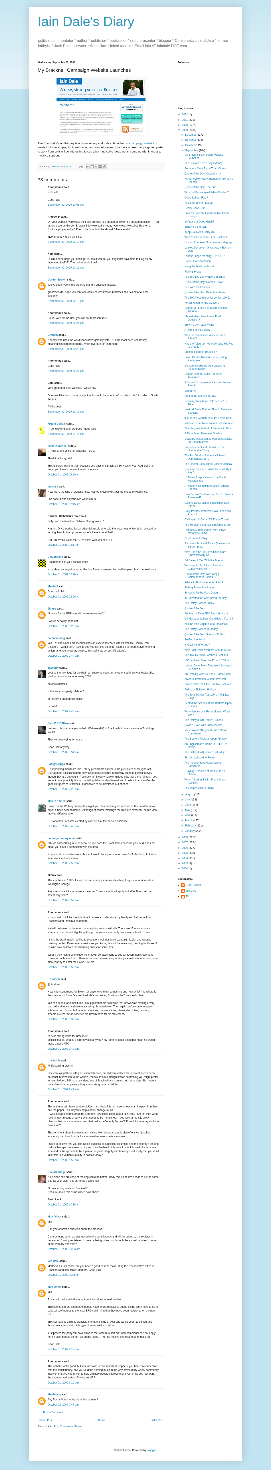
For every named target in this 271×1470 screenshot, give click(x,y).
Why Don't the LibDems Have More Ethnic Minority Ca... (205, 553)
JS (187, 896)
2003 (185, 863)
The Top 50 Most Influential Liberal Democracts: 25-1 (204, 457)
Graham (53, 335)
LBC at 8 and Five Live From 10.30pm (207, 660)
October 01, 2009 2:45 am (63, 711)
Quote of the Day (194, 608)
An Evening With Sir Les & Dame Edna (207, 674)
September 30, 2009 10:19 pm (66, 301)
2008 (185, 837)
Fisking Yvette (192, 271)
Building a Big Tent (195, 226)
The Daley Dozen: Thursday (201, 629)
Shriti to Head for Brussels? (200, 351)
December (191, 134)
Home (101, 1420)
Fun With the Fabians (197, 287)
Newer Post (46, 1420)
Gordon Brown (57, 279)
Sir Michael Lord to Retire (199, 757)
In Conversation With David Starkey (205, 598)
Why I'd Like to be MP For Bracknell (205, 237)
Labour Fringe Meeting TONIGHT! (204, 256)
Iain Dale (53, 1261)
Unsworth (54, 979)
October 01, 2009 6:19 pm (63, 1382)
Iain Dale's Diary (86, 21)
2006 (185, 847)
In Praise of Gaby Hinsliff (199, 221)
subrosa (53, 486)
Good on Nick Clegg (196, 538)
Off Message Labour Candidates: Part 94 (208, 618)
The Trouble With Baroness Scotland (206, 655)
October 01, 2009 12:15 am (64, 504)
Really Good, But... (195, 208)
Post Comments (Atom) (68, 1426)
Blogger (151, 1450)
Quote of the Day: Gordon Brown (203, 282)
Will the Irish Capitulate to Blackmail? (206, 624)
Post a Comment (53, 1412)
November (191, 139)
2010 (185, 124)
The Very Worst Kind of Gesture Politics (207, 428)
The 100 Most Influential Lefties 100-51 (207, 297)
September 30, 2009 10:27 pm (66, 371)
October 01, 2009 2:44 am (63, 655)
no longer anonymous (61, 838)
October (190, 145)
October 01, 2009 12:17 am (64, 544)
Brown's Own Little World (199, 324)
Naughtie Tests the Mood (199, 266)
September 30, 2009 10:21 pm (66, 323)
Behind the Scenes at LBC (200, 395)
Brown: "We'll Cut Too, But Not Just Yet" (207, 684)
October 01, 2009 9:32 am (63, 1019)
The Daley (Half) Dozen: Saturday (204, 752)
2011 (185, 119)
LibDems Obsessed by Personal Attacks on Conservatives (208, 440)
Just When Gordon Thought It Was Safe (208, 417)
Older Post (157, 1420)
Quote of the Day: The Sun (200, 187)
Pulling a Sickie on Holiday (200, 689)
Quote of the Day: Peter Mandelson (205, 292)
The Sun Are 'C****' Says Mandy (203, 163)
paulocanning (56, 638)
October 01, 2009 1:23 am (63, 626)
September (192, 150)
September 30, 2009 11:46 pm (66, 433)
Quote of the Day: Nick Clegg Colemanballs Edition (201, 575)
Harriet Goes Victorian (197, 261)
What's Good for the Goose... (201, 302)
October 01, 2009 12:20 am (64, 574)
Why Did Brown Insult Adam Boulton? (206, 192)
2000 (185, 868)
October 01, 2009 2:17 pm (63, 1349)
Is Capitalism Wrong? (197, 644)
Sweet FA (190, 390)
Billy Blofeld (55, 556)
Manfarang (54, 1394)
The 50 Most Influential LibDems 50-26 (207, 524)
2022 (185, 114)
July (188, 799)
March (189, 820)
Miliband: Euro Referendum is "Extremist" (208, 423)
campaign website (142, 143)
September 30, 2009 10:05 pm (66, 204)
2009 (185, 130)
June (188, 804)
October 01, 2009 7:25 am (63, 789)
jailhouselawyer (57, 445)
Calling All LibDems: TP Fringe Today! (206, 519)
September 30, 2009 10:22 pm (66, 349)
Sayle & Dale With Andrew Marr (203, 725)
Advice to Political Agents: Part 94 (204, 582)
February (190, 825)
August (189, 794)
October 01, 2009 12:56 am (64, 596)
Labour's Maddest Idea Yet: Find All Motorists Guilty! (205, 531)
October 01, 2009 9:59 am (63, 1160)
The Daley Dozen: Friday (199, 603)
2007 (185, 842)
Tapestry (53, 667)
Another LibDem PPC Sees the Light (206, 613)
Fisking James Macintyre (199, 587)
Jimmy (52, 608)
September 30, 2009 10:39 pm (66, 411)
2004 (185, 858)
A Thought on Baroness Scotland (203, 433)
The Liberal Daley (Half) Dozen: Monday (208, 463)
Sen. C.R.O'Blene (58, 723)
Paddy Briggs (56, 764)
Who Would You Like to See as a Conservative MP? (203, 567)
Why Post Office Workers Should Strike (207, 650)
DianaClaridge (57, 1172)
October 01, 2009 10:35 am (64, 1274)
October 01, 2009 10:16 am (64, 1204)
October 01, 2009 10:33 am (64, 1249)
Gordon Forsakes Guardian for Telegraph (208, 242)
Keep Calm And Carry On (199, 232)
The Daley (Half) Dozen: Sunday (203, 720)
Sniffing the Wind (194, 639)
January (190, 830)
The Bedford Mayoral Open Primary (205, 738)
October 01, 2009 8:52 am (63, 900)
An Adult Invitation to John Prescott (205, 679)
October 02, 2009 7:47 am (63, 1404)
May (188, 810)
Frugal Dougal (57, 423)
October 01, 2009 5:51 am (63, 752)
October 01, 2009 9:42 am (63, 1089)
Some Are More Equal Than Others (205, 168)
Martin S (53, 586)
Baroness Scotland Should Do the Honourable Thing (204, 449)
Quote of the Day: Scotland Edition (204, 634)
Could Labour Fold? (196, 197)
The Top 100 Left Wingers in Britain (205, 276)
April (188, 815)
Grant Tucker (193, 884)
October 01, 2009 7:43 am (63, 826)
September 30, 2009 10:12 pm (66, 241)
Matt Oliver (54, 1216)
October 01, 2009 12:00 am (64, 474)
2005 (185, 852)
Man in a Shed (57, 801)
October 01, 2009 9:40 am (63, 1048)
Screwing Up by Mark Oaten (201, 592)
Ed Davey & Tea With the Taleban (204, 560)
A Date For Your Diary (197, 329)
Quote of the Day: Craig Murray (203, 173)
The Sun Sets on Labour (198, 202)
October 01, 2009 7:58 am (63, 863)
